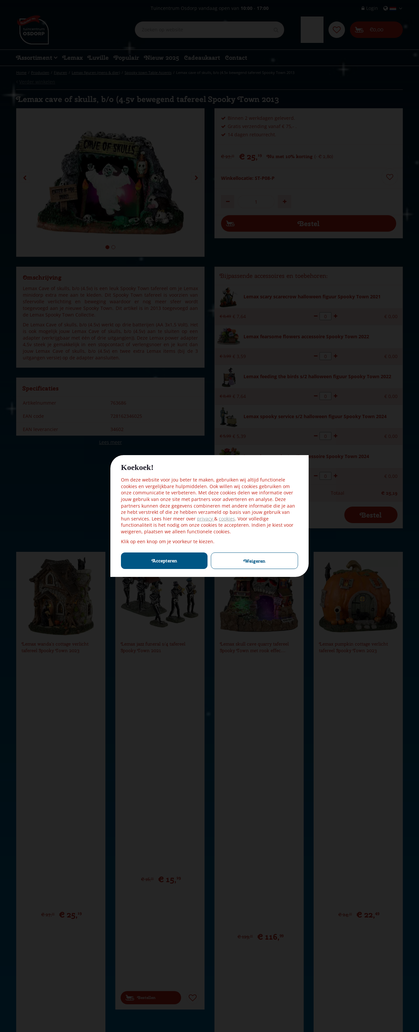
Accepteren (164, 561)
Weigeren (254, 561)
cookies (227, 519)
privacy (205, 519)
